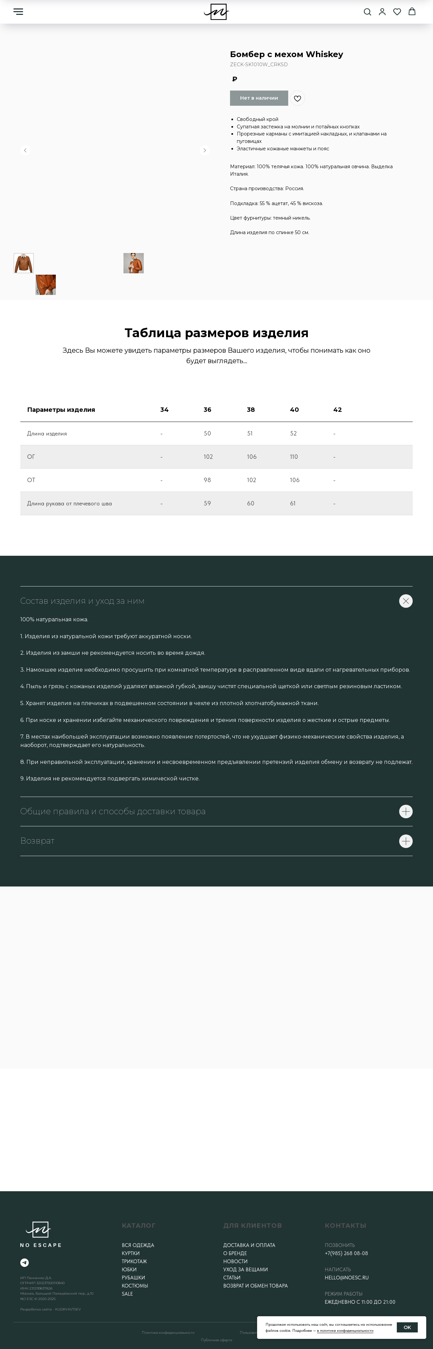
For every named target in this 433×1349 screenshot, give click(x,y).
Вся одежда (138, 1245)
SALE (127, 1294)
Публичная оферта (216, 1340)
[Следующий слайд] (205, 150)
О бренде (235, 1253)
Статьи (232, 1278)
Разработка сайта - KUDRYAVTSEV (50, 1309)
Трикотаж (134, 1261)
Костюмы (135, 1286)
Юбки (129, 1270)
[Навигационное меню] (18, 11)
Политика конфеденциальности (168, 1332)
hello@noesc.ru (347, 1278)
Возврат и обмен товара (255, 1286)
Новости (235, 1261)
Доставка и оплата (249, 1245)
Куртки (131, 1253)
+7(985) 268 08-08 (346, 1253)
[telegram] (24, 1262)
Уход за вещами (245, 1270)
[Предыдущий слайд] (25, 150)
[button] (367, 11)
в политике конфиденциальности (345, 1330)
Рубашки (133, 1278)
